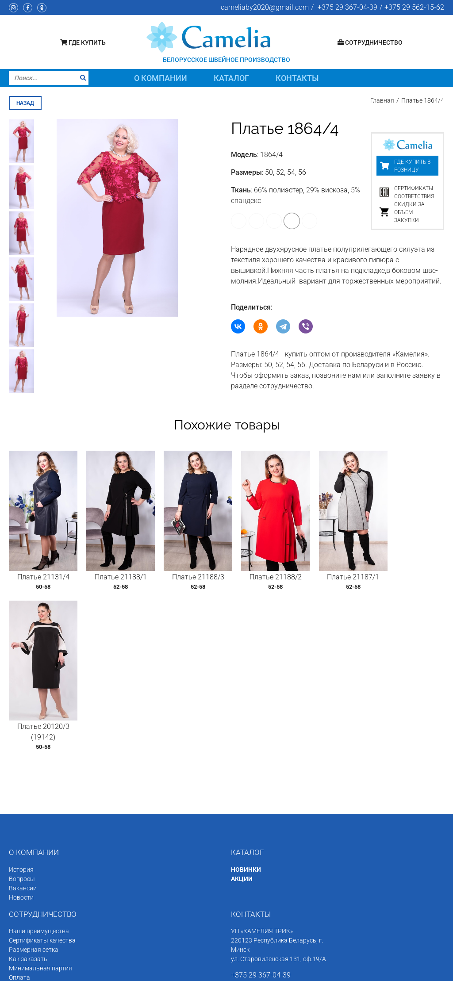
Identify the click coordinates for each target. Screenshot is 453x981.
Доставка (23, 831)
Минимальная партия (40, 812)
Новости (21, 741)
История (21, 713)
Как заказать (28, 803)
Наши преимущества (39, 775)
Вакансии (23, 732)
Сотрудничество (370, 42)
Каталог (231, 78)
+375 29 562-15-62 (414, 7)
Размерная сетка (33, 793)
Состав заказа (30, 840)
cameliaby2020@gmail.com (265, 7)
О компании (160, 78)
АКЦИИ (242, 722)
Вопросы (22, 722)
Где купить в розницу (412, 166)
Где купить (83, 42)
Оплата (19, 821)
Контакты (297, 78)
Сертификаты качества (42, 784)
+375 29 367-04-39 (347, 7)
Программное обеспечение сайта (360, 971)
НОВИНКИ (246, 713)
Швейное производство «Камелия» (86, 971)
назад (25, 103)
